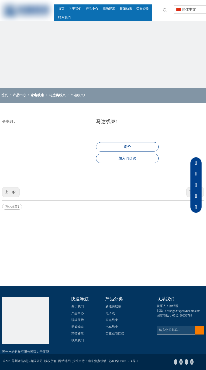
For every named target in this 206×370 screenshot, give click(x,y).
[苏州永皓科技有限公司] (25, 320)
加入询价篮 (127, 158)
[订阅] (199, 330)
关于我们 (77, 306)
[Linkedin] (181, 362)
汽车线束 (112, 327)
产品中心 (77, 313)
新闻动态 (77, 327)
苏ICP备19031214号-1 (123, 361)
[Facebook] (175, 362)
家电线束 (112, 320)
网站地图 (64, 361)
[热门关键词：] (164, 10)
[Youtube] (192, 362)
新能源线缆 (113, 306)
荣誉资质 (77, 333)
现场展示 (77, 320)
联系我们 (77, 340)
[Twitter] (186, 362)
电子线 (110, 313)
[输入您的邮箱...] (175, 330)
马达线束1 (12, 206)
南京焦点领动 (97, 361)
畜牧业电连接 (115, 333)
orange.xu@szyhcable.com (183, 311)
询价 (127, 147)
